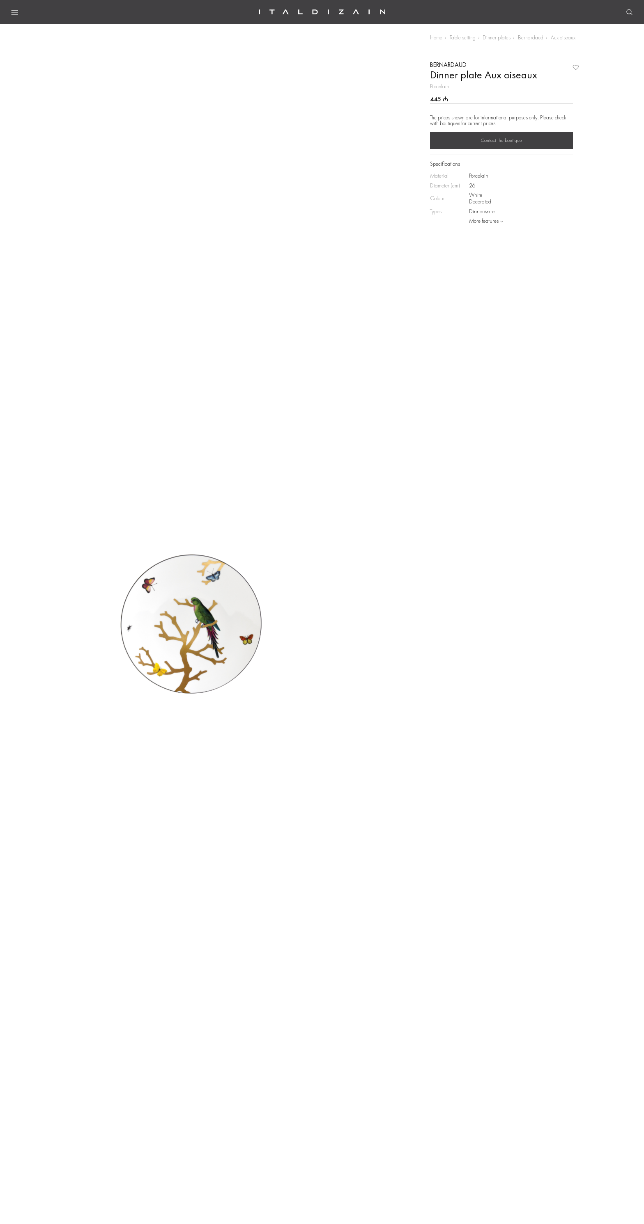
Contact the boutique (501, 140)
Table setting (463, 37)
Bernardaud (530, 37)
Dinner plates (497, 37)
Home (436, 37)
